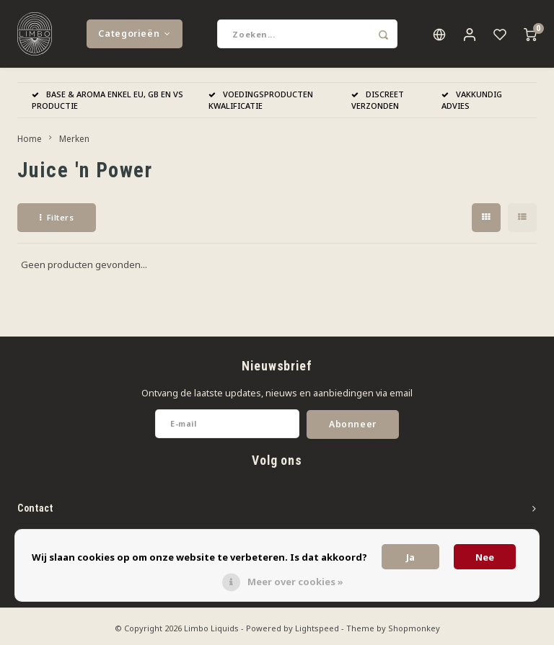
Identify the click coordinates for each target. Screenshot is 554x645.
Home (29, 142)
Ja (410, 557)
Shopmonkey (414, 632)
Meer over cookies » (295, 581)
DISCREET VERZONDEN (377, 104)
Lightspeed (317, 632)
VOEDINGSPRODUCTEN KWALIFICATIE (260, 104)
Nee (484, 557)
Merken (74, 142)
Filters (57, 221)
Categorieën (134, 36)
